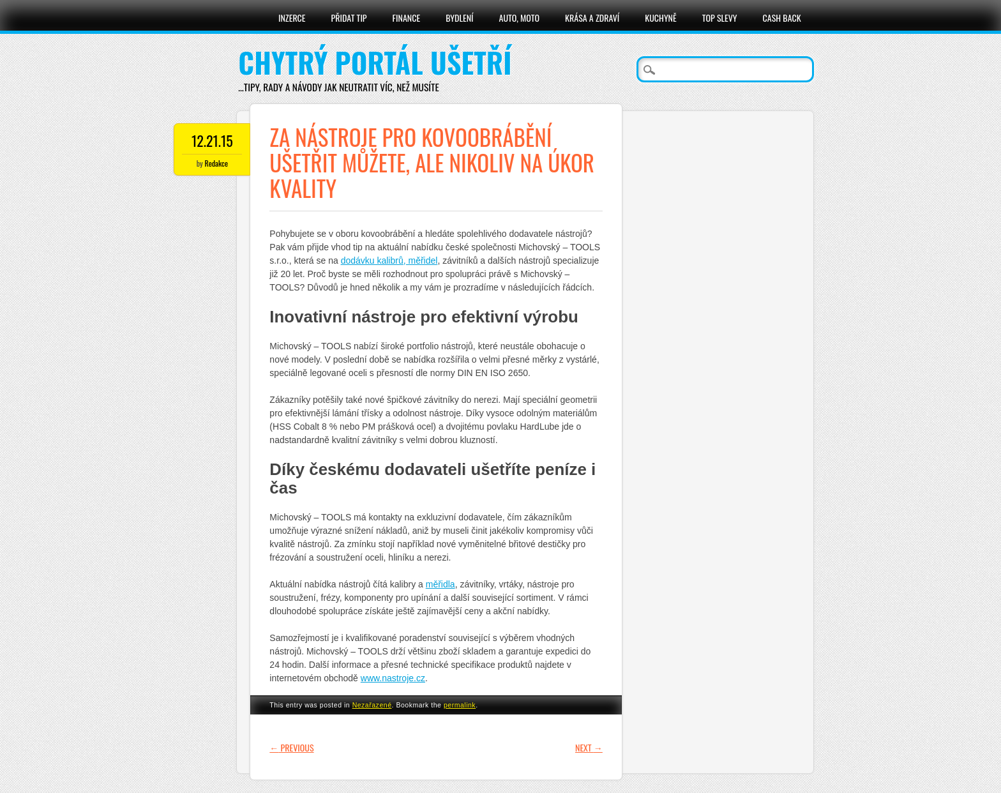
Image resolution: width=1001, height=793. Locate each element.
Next (589, 747)
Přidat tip (349, 17)
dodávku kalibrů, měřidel (389, 260)
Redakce (216, 163)
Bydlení (459, 17)
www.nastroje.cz (393, 678)
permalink (460, 705)
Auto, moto (519, 17)
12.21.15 (212, 140)
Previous (291, 747)
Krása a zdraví (592, 17)
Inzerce (292, 17)
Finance (407, 17)
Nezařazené (372, 705)
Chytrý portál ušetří (374, 62)
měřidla (440, 584)
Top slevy (719, 17)
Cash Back (782, 17)
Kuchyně (660, 17)
